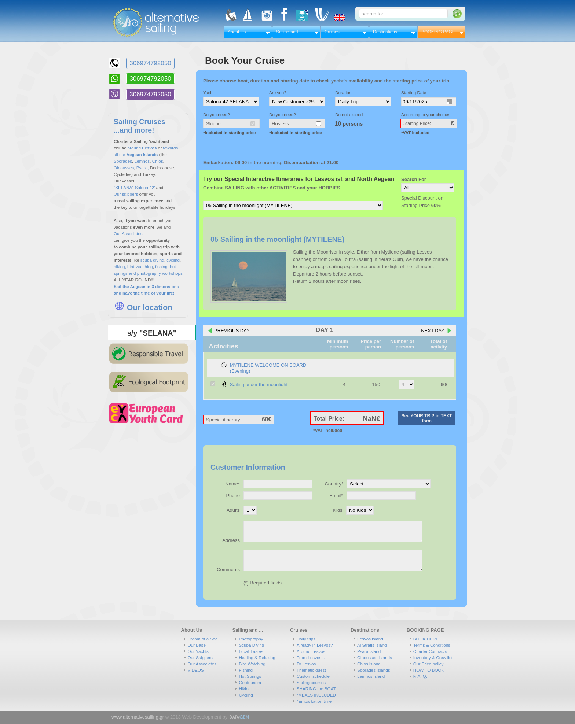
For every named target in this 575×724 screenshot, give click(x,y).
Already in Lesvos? (315, 645)
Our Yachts (198, 651)
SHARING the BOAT (316, 688)
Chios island (369, 663)
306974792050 (150, 63)
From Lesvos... (311, 657)
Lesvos (149, 147)
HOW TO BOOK (428, 670)
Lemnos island (371, 676)
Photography (251, 638)
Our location (143, 307)
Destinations (385, 31)
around (134, 147)
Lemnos (142, 161)
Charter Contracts (430, 651)
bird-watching (140, 266)
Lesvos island (370, 638)
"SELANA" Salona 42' (134, 187)
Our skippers (126, 194)
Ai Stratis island (372, 645)
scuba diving (152, 260)
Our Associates (128, 233)
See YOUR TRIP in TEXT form (427, 418)
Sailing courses (311, 682)
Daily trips (306, 638)
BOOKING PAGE (438, 31)
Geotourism (250, 682)
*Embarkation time (314, 701)
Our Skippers (200, 657)
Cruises (332, 31)
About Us (237, 31)
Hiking (244, 688)
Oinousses (124, 167)
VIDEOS (196, 670)
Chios (157, 161)
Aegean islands (142, 154)
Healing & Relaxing (257, 657)
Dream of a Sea (203, 638)
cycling (173, 260)
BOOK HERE (426, 638)
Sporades (123, 161)
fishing (161, 266)
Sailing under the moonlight (259, 384)
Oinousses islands (374, 657)
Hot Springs (250, 676)
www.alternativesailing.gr (137, 717)
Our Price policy (428, 663)
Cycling (246, 694)
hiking (119, 266)
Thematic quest (311, 670)
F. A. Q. (420, 676)
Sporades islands (373, 670)
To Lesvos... (308, 663)
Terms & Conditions (431, 645)
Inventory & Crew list (433, 657)
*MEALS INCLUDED (316, 694)
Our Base (197, 645)
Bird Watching (252, 663)
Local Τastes (251, 651)
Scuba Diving (251, 645)
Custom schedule (313, 676)
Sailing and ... (289, 31)
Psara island (369, 651)
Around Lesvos (311, 651)
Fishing (246, 670)
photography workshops (160, 273)
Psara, (142, 167)
